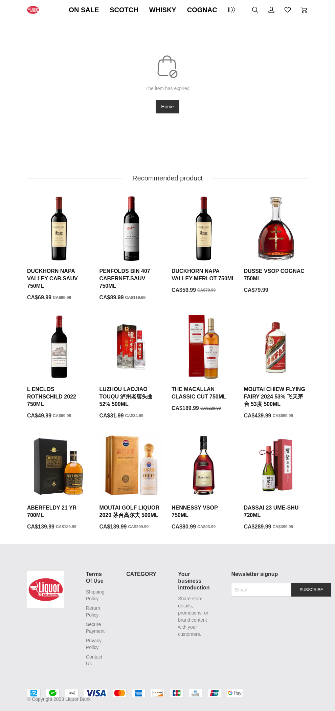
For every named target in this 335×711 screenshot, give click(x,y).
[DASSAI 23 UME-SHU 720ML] (276, 482)
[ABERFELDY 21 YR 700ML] (59, 482)
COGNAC (202, 10)
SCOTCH (124, 10)
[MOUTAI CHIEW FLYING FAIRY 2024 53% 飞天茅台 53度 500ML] (276, 367)
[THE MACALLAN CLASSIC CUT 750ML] (204, 363)
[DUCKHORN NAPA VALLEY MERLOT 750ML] (204, 245)
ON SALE (84, 10)
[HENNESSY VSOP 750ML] (204, 482)
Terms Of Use (95, 577)
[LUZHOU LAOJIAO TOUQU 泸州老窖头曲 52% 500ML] (131, 367)
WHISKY (162, 10)
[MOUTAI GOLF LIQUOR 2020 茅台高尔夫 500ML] (131, 482)
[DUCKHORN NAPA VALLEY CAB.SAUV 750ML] (59, 248)
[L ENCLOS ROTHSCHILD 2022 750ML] (59, 367)
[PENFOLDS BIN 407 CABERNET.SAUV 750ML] (131, 248)
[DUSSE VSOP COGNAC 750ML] (276, 245)
